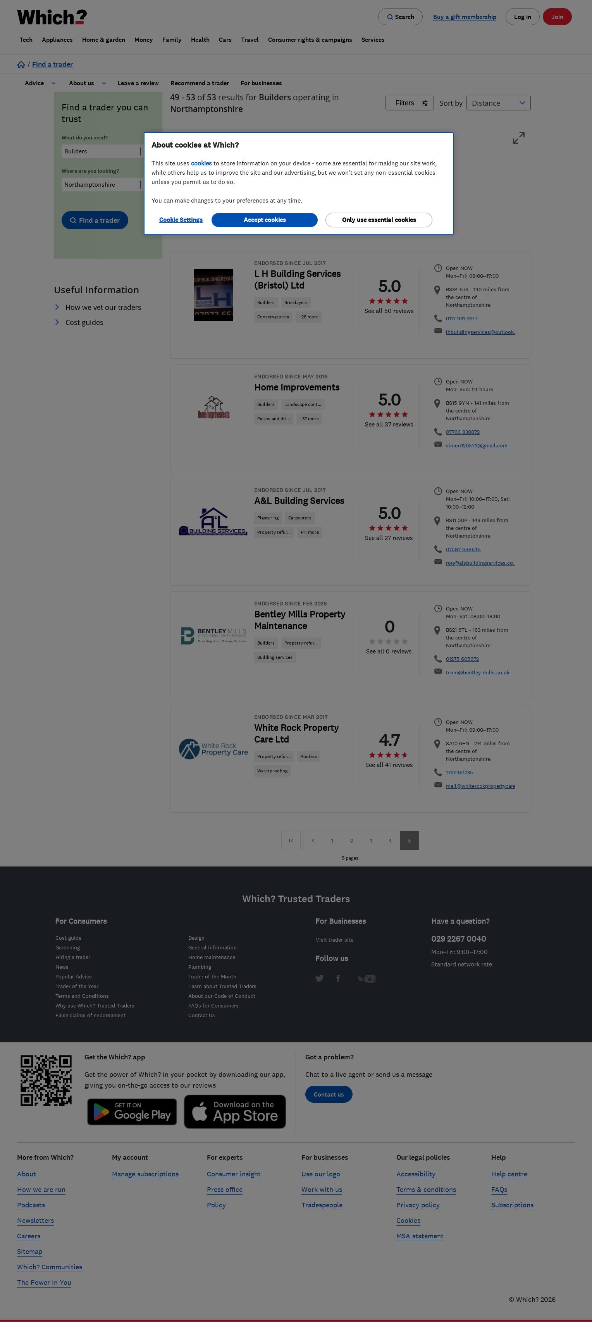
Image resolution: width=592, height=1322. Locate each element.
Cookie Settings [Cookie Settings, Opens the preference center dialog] (181, 220)
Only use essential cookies (379, 220)
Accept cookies (265, 220)
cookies (201, 163)
